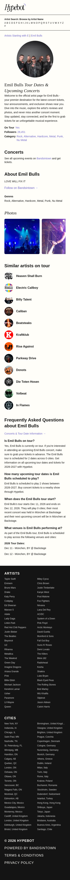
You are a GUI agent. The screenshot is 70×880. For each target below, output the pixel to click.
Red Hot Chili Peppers (15, 627)
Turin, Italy (42, 772)
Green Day (9, 662)
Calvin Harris (43, 706)
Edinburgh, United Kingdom (17, 825)
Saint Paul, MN (11, 737)
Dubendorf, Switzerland (48, 794)
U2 (5, 645)
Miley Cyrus (43, 579)
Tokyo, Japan (43, 811)
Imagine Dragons (12, 667)
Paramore (9, 698)
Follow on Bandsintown (21, 187)
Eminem (8, 583)
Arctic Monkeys (44, 627)
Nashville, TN (10, 741)
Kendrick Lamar (12, 689)
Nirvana (41, 605)
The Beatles (10, 636)
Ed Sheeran (10, 605)
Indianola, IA (10, 728)
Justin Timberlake (45, 587)
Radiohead (42, 662)
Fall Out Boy (43, 640)
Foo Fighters (43, 601)
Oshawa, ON (10, 772)
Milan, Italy (42, 767)
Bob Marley (42, 689)
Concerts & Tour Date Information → (25, 433)
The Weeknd (10, 658)
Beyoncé (8, 640)
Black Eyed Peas (45, 680)
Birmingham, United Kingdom (51, 723)
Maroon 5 (9, 610)
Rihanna (8, 649)
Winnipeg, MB (11, 750)
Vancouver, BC (11, 785)
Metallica (8, 654)
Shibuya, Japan (44, 807)
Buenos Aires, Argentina (49, 825)
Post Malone (43, 596)
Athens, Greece (44, 759)
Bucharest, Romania (47, 785)
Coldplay (8, 601)
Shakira (41, 671)
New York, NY (11, 723)
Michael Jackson (12, 684)
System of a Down (46, 618)
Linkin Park (9, 623)
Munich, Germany (46, 754)
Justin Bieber (10, 632)
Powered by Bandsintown (30, 848)
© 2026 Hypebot (19, 841)
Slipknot (41, 698)
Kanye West (43, 592)
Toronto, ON (10, 781)
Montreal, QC (10, 794)
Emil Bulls (36, 35)
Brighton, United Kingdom (49, 732)
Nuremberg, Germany (47, 750)
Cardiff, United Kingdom (16, 816)
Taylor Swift (10, 579)
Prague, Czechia (45, 737)
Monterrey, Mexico (13, 811)
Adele (7, 614)
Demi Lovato (43, 649)
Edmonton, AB (11, 798)
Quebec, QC (10, 763)
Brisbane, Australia (46, 820)
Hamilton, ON (11, 754)
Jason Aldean (43, 702)
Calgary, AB (10, 759)
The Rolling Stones (46, 684)
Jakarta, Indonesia (46, 816)
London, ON (10, 767)
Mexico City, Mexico (14, 803)
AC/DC (40, 614)
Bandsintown (44, 158)
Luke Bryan (42, 676)
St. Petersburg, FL (13, 745)
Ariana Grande (11, 671)
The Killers (42, 654)
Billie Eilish (9, 680)
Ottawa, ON (10, 776)
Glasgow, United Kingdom (49, 728)
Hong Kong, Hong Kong (48, 803)
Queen (7, 706)
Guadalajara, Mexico (14, 807)
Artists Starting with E (17, 35)
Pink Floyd (42, 623)
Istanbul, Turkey (45, 798)
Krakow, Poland (44, 781)
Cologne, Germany (46, 745)
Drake (7, 592)
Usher (7, 693)
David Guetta (43, 632)
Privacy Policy (19, 863)
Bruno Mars (10, 587)
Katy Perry (9, 596)
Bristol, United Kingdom (15, 829)
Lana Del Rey (44, 610)
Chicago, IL (10, 732)
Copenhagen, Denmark (48, 741)
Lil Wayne (9, 702)
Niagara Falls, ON (13, 789)
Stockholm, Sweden (47, 789)
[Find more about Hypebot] (35, 7)
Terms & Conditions (24, 855)
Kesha (40, 667)
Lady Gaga (9, 618)
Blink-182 (41, 658)
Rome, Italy (42, 776)
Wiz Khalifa (42, 693)
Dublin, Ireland (44, 763)
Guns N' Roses (44, 645)
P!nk (6, 676)
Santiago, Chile (44, 829)
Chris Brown (43, 583)
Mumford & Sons (45, 636)
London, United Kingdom (16, 820)
